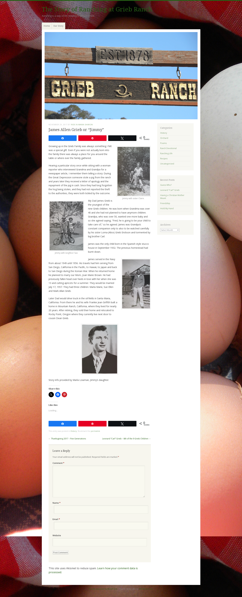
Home (47, 25)
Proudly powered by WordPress (103, 589)
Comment (58, 463)
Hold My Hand (167, 208)
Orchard (164, 138)
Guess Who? (166, 185)
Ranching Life (166, 153)
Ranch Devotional (168, 148)
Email (56, 519)
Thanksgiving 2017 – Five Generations (67, 438)
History (74, 431)
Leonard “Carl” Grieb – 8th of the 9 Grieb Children (126, 438)
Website (57, 535)
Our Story (58, 25)
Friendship (165, 203)
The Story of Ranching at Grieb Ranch (97, 9)
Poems (163, 143)
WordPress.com (146, 589)
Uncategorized (167, 163)
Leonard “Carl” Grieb (170, 190)
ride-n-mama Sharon (82, 124)
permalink (95, 431)
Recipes (164, 158)
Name (56, 502)
